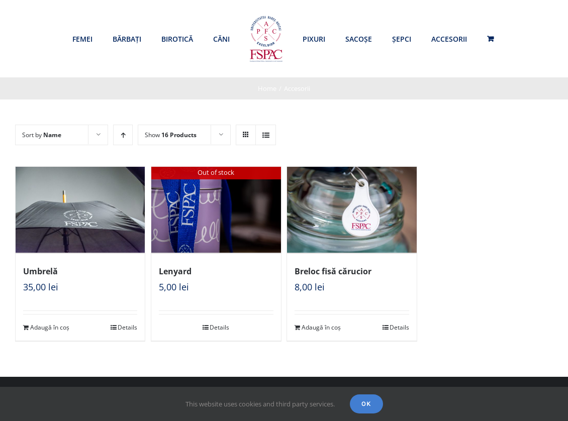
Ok (366, 403)
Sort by (41, 135)
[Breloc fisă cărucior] (351, 210)
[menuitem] (82, 39)
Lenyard (175, 270)
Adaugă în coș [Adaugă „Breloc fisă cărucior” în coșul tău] (321, 326)
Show (171, 135)
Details (127, 326)
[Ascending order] (123, 135)
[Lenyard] (215, 210)
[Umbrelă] (80, 210)
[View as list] (265, 135)
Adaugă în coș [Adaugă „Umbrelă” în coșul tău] (49, 326)
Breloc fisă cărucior (333, 270)
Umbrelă (40, 270)
